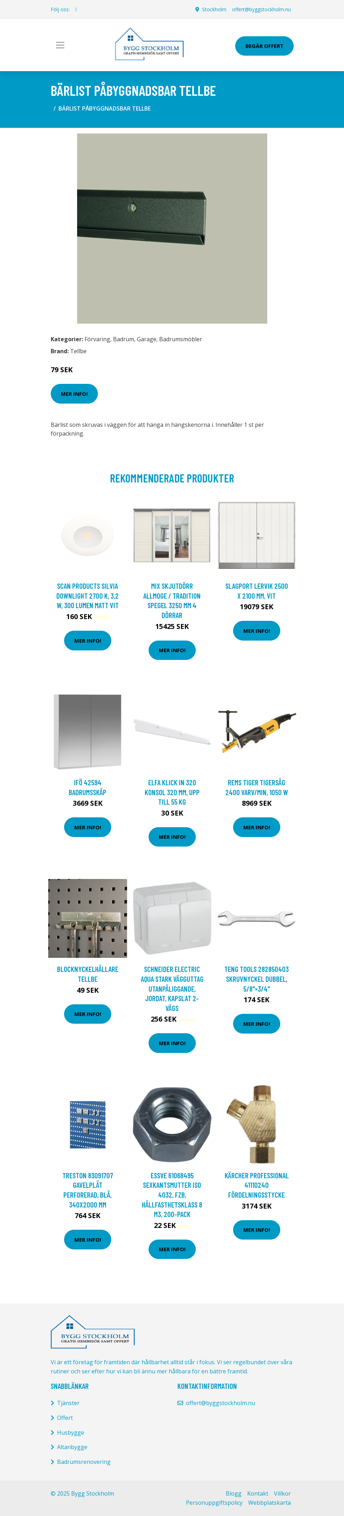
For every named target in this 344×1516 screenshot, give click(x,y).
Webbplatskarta (269, 1502)
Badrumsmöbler (180, 339)
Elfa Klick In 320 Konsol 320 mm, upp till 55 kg (172, 792)
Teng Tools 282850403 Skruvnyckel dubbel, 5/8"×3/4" (256, 979)
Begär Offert (264, 45)
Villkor (282, 1493)
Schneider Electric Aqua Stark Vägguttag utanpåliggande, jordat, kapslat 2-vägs (172, 988)
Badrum (123, 339)
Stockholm (214, 9)
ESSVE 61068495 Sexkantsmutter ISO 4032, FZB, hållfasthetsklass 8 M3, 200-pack (172, 1194)
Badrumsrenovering (84, 1462)
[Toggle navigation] (60, 45)
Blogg (234, 1493)
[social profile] (76, 9)
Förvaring (97, 339)
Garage (146, 339)
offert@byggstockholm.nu (261, 9)
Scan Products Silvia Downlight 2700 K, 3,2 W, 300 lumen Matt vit (87, 595)
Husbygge (70, 1432)
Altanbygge (72, 1447)
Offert (65, 1418)
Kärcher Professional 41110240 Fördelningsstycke (257, 1185)
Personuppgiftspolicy (214, 1502)
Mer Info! (74, 393)
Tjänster (68, 1403)
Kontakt (257, 1493)
